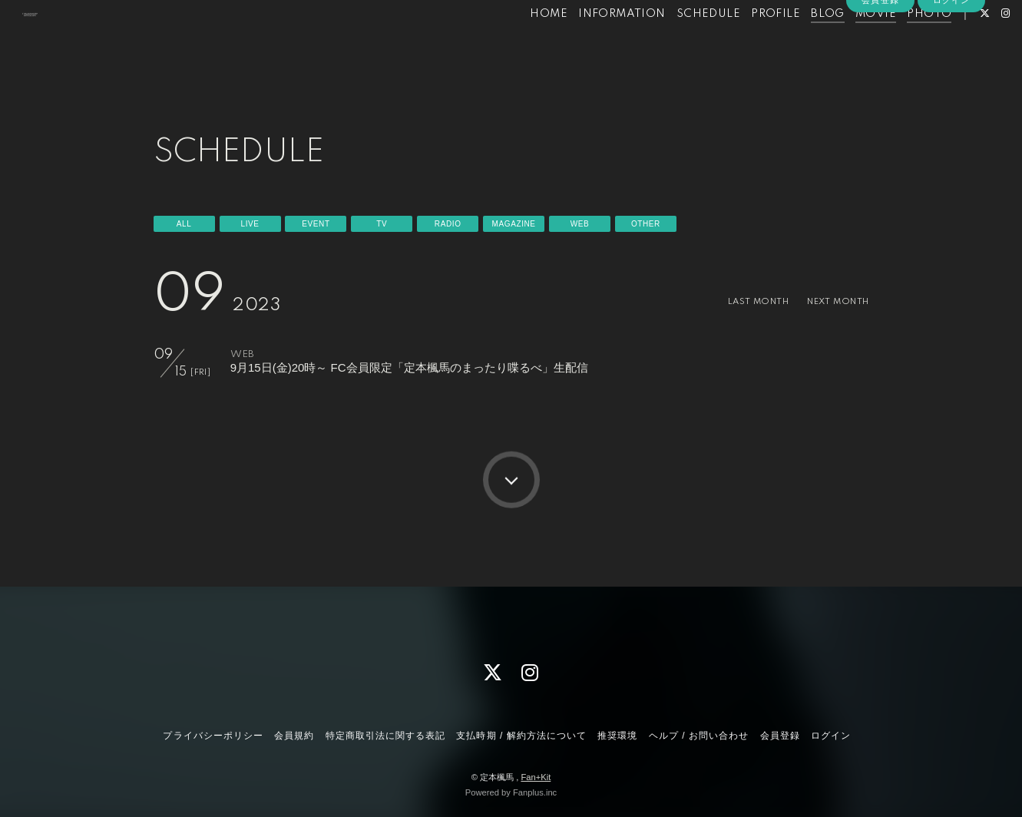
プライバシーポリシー (213, 735)
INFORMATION (594, 44)
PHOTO (902, 44)
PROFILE (748, 44)
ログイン (951, 70)
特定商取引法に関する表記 (385, 735)
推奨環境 (617, 735)
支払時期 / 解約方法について (521, 735)
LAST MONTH (738, 301)
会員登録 (880, 70)
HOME (522, 44)
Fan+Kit (536, 777)
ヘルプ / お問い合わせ (699, 735)
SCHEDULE (681, 44)
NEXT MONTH (830, 301)
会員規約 (294, 735)
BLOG (801, 44)
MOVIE (849, 44)
